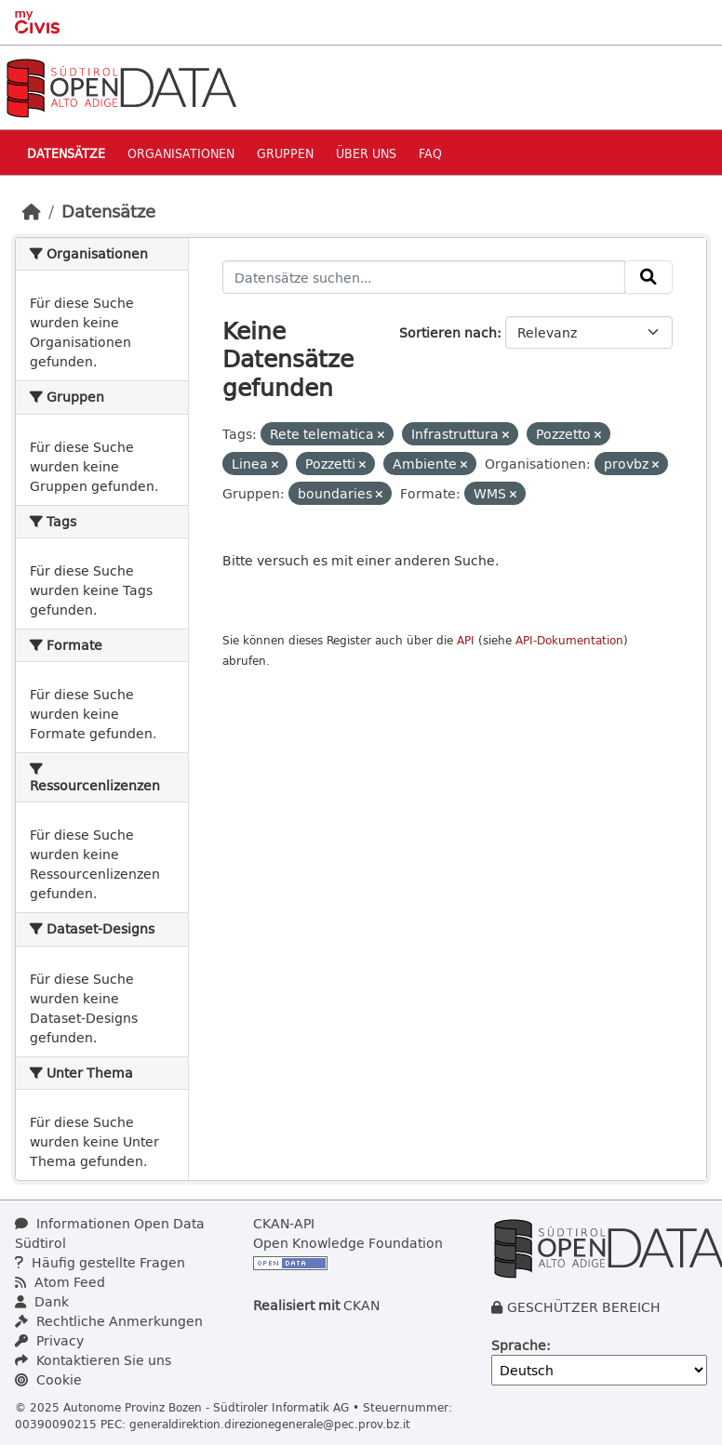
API (466, 640)
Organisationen (180, 153)
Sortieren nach (448, 332)
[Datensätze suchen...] (424, 277)
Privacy (49, 1340)
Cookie (48, 1379)
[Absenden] (648, 277)
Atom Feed (60, 1282)
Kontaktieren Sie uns (93, 1360)
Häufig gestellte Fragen (100, 1262)
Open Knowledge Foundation (348, 1243)
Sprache (518, 1345)
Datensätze (66, 153)
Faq (430, 153)
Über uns (366, 153)
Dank (42, 1301)
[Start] (31, 211)
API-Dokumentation (569, 640)
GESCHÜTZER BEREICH (584, 1307)
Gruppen (285, 153)
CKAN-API (283, 1223)
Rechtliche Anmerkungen (109, 1321)
